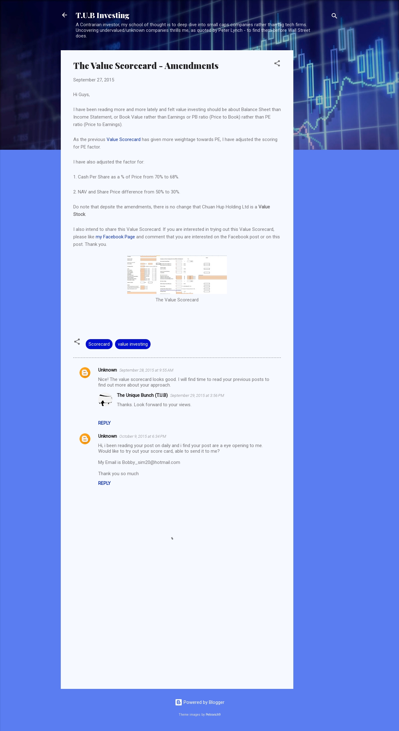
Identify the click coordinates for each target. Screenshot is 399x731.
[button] (277, 64)
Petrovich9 (213, 715)
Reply (104, 423)
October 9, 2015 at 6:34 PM (142, 436)
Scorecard (99, 344)
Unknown (107, 370)
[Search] (334, 17)
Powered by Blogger (199, 702)
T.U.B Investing (102, 15)
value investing (133, 344)
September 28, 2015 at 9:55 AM (146, 370)
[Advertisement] (318, 143)
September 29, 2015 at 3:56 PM (197, 395)
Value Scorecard (124, 139)
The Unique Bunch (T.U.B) (142, 395)
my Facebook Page (115, 237)
